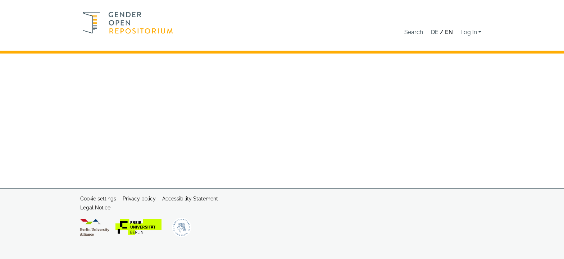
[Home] (127, 22)
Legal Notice (95, 208)
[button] (413, 32)
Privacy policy (139, 199)
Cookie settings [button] (98, 199)
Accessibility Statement (190, 199)
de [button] (435, 32)
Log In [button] (469, 32)
